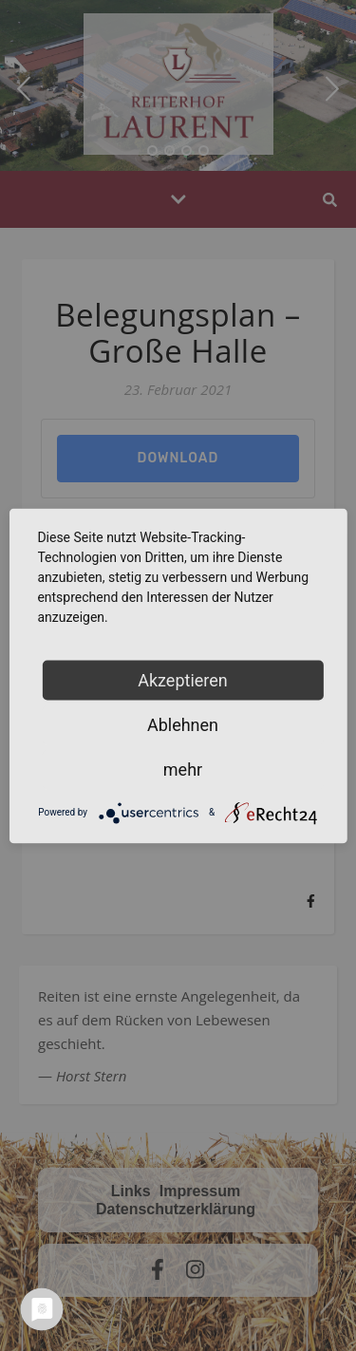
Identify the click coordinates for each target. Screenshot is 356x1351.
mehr (182, 769)
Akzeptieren (183, 679)
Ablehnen (182, 724)
